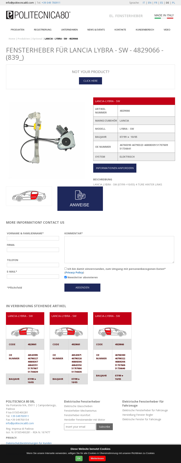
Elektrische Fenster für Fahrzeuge (141, 419)
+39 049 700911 (51, 2)
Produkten (17, 29)
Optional (37, 38)
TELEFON (12, 260)
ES (161, 2)
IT (144, 2)
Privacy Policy (74, 272)
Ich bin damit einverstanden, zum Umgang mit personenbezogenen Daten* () (115, 270)
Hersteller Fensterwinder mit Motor (84, 419)
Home (12, 38)
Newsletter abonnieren (81, 277)
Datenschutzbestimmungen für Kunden (29, 443)
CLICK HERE (90, 80)
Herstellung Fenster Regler (137, 414)
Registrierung (42, 29)
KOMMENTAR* (73, 233)
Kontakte (120, 29)
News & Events (96, 29)
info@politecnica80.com (20, 2)
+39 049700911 (20, 416)
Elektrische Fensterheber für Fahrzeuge (145, 410)
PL (173, 2)
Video (167, 29)
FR (155, 2)
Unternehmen (69, 29)
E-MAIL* (12, 271)
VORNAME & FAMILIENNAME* (25, 233)
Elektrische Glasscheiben (78, 406)
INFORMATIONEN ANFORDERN (115, 168)
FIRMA (11, 245)
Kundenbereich (145, 29)
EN (149, 2)
